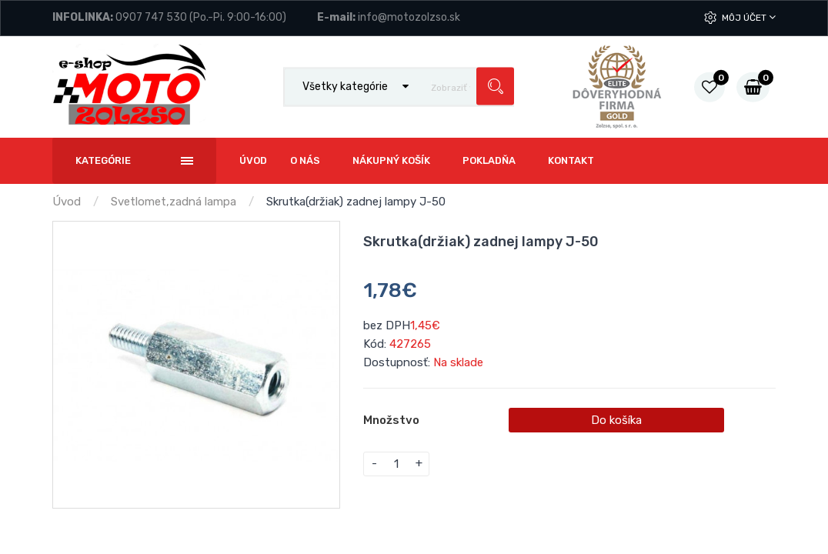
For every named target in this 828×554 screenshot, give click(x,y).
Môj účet (749, 17)
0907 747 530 (151, 17)
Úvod (66, 202)
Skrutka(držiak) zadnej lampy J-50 (356, 202)
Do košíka (616, 420)
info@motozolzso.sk (409, 17)
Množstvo (391, 420)
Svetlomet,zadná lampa (173, 202)
